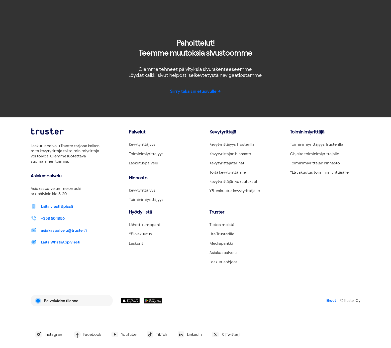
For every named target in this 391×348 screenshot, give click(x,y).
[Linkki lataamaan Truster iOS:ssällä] (130, 301)
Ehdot (331, 301)
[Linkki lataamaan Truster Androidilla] (153, 301)
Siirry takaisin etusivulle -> (195, 91)
